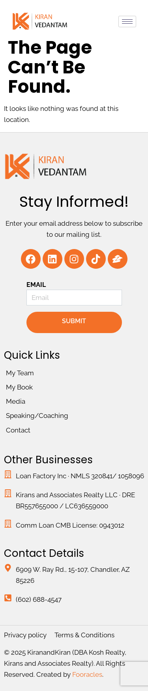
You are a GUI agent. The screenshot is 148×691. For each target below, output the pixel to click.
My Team (20, 373)
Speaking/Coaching (37, 415)
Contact (18, 430)
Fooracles (87, 674)
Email (36, 284)
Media (15, 401)
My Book (19, 387)
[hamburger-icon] (127, 21)
